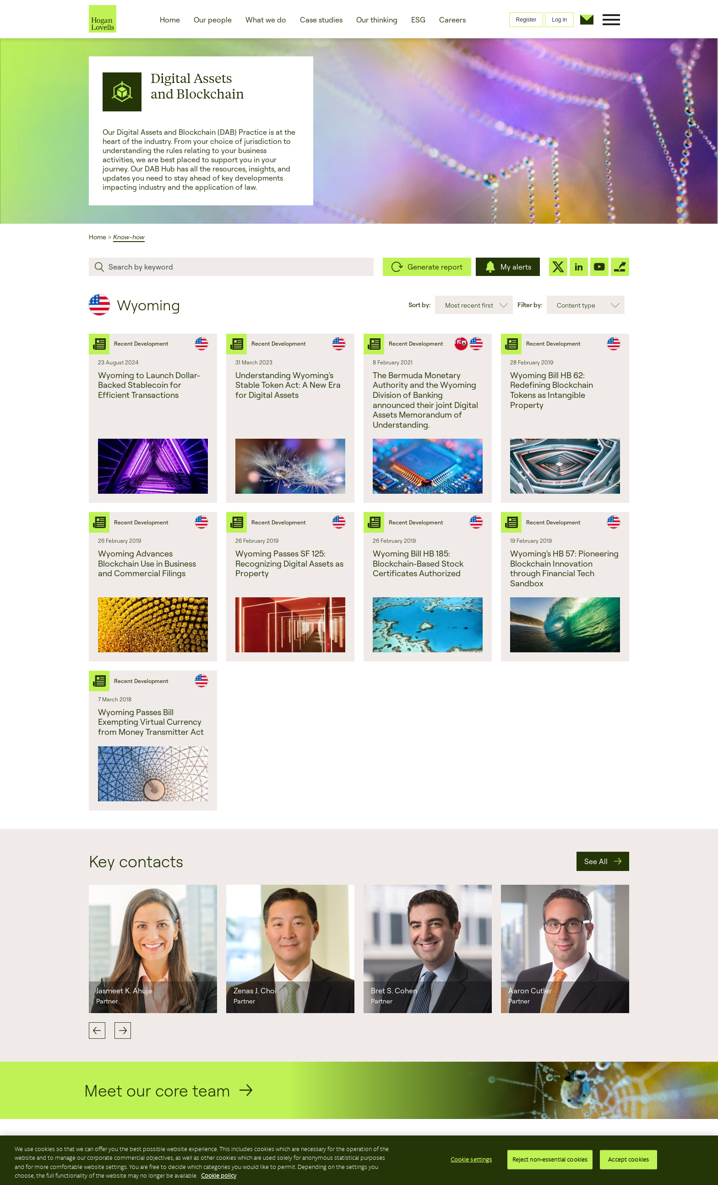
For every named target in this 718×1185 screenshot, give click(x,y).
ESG (418, 19)
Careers (452, 19)
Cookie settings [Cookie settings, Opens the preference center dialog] (471, 1161)
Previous (97, 1030)
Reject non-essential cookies (550, 1161)
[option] (153, 949)
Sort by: (419, 305)
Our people (213, 19)
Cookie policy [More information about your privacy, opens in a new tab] (218, 1177)
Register (526, 20)
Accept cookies (628, 1161)
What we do (265, 19)
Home (170, 19)
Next (122, 1030)
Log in (559, 20)
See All (596, 861)
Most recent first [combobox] (469, 305)
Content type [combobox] (576, 305)
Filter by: (529, 305)
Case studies (321, 19)
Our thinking (376, 19)
